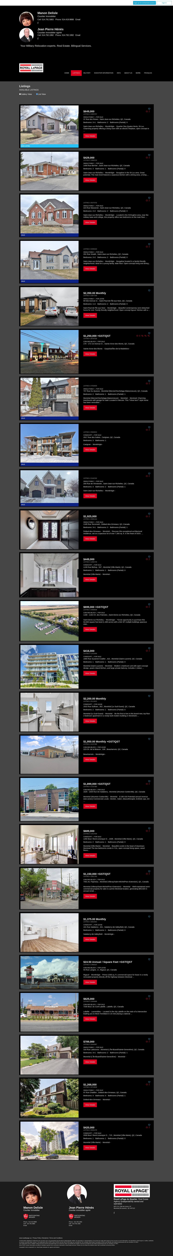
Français (148, 73)
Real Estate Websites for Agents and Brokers (48, 1247)
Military (86, 73)
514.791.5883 (48, 20)
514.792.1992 (48, 35)
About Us (128, 73)
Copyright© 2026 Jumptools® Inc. (27, 1247)
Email (77, 20)
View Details (90, 136)
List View (41, 94)
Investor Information (103, 73)
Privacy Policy (37, 1238)
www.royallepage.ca (25, 1238)
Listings (76, 73)
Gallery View (25, 94)
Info (119, 73)
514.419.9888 (68, 20)
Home (66, 73)
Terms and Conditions (55, 1238)
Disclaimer (45, 1238)
